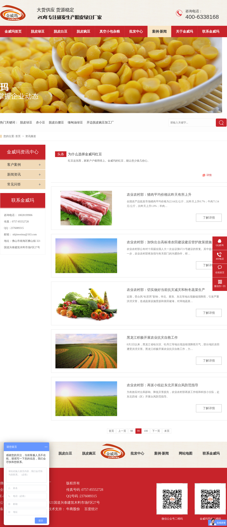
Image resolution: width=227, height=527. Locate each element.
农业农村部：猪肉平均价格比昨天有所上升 (159, 194)
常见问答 (14, 184)
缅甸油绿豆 (75, 122)
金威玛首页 (13, 31)
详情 (209, 175)
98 (131, 431)
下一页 (156, 431)
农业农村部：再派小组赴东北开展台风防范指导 (162, 385)
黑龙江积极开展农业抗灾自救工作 (152, 337)
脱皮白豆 (60, 31)
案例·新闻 (159, 31)
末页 (166, 431)
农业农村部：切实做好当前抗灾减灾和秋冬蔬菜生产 (166, 290)
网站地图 (185, 453)
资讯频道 (30, 136)
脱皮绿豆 (37, 31)
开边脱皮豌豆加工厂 (100, 122)
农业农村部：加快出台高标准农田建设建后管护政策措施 (169, 242)
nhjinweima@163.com (25, 234)
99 (138, 431)
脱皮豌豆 (83, 31)
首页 (18, 136)
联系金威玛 (210, 31)
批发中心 (136, 31)
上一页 (122, 431)
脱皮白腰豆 (56, 122)
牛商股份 (73, 509)
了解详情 (209, 217)
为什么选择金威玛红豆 (85, 154)
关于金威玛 (184, 31)
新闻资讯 (14, 174)
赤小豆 (40, 122)
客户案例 (14, 165)
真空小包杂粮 (110, 31)
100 (146, 431)
